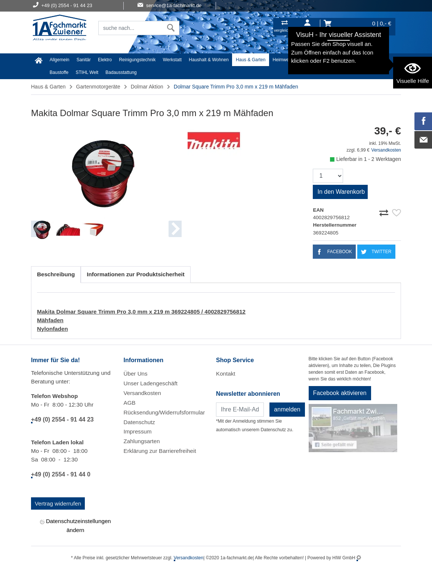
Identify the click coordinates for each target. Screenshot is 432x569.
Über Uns (136, 373)
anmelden (287, 409)
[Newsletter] (240, 409)
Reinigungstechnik (137, 59)
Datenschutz (139, 422)
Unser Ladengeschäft (151, 383)
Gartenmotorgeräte (98, 87)
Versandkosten (386, 150)
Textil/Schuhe (317, 59)
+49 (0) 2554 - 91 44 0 (60, 474)
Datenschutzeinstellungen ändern (75, 525)
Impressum (138, 431)
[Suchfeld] (130, 28)
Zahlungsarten (142, 441)
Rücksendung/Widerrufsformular (164, 412)
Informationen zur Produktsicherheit (136, 274)
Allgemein (60, 59)
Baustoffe (59, 72)
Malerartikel (349, 59)
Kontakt (225, 373)
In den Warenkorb (341, 192)
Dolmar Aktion (147, 87)
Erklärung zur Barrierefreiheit (160, 451)
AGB (130, 402)
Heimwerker (285, 59)
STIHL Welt (86, 72)
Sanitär (84, 59)
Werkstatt (172, 59)
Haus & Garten (250, 59)
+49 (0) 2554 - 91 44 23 (62, 419)
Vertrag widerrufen (58, 503)
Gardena (377, 59)
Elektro (105, 59)
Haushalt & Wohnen (209, 59)
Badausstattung (120, 72)
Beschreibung (56, 274)
